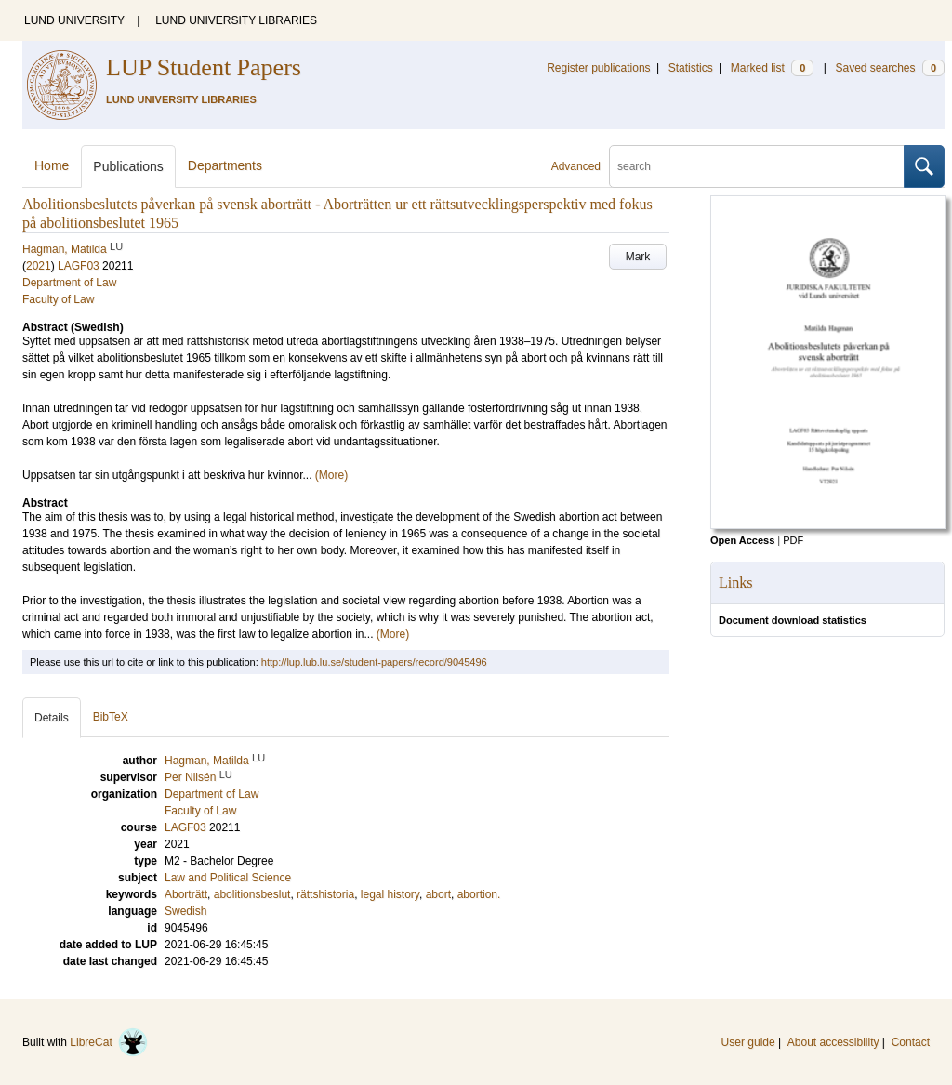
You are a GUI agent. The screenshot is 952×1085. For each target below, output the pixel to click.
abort (438, 894)
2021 (38, 265)
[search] (757, 166)
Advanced (576, 166)
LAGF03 (78, 265)
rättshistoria (325, 894)
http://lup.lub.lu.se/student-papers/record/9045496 (374, 662)
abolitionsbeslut (252, 894)
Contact (911, 1042)
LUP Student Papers (203, 67)
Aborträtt (186, 894)
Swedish (185, 911)
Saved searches (890, 67)
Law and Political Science (228, 877)
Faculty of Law (58, 299)
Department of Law (69, 282)
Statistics (690, 67)
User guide (748, 1042)
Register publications (598, 67)
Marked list (772, 67)
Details (51, 717)
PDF (793, 540)
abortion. (479, 894)
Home (51, 165)
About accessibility (833, 1042)
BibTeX (110, 716)
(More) (331, 475)
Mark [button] (638, 256)
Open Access (742, 540)
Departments (225, 165)
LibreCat (109, 1042)
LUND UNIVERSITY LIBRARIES (236, 20)
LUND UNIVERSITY (74, 20)
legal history (390, 894)
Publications (128, 166)
